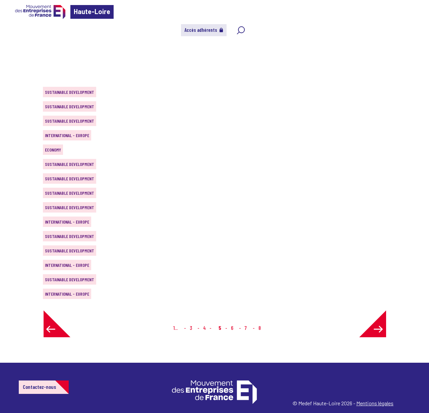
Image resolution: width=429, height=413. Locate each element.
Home (14, 45)
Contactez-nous (39, 387)
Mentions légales (374, 403)
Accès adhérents (203, 30)
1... (175, 327)
